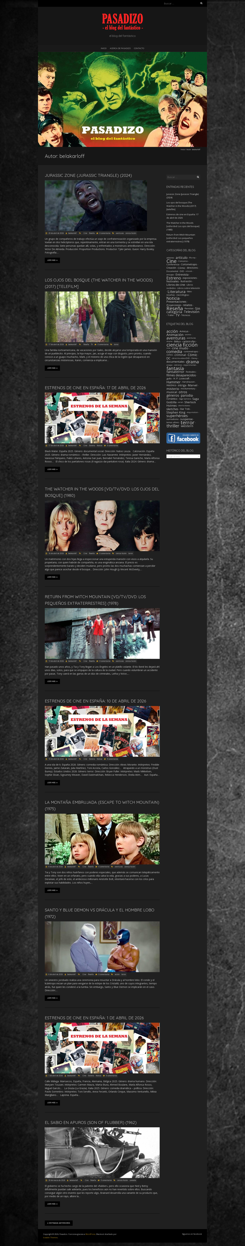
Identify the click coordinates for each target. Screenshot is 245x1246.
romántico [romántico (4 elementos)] (171, 398)
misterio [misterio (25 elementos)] (172, 388)
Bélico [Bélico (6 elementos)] (177, 341)
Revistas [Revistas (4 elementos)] (189, 308)
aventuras (120, 233)
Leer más (52, 260)
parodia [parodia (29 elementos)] (187, 395)
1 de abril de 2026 (55, 1075)
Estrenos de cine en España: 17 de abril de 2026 (95, 387)
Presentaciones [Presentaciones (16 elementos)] (176, 301)
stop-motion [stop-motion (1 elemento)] (192, 412)
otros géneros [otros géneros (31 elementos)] (176, 394)
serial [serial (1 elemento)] (180, 402)
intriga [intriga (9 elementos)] (182, 385)
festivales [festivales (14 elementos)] (172, 281)
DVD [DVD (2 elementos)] (182, 271)
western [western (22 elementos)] (187, 426)
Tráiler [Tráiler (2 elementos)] (171, 315)
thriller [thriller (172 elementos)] (172, 426)
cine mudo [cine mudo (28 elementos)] (180, 348)
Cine (85, 233)
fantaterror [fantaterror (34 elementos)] (175, 371)
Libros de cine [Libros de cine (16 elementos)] (175, 285)
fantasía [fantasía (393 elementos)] (175, 368)
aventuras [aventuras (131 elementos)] (175, 338)
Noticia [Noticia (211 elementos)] (173, 298)
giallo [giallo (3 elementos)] (169, 378)
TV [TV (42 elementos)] (178, 315)
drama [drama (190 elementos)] (192, 362)
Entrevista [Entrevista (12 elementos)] (182, 274)
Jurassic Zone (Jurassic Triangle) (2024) (88, 175)
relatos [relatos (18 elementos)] (187, 305)
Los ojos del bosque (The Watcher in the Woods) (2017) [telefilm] (181, 206)
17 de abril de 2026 (56, 344)
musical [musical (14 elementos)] (171, 392)
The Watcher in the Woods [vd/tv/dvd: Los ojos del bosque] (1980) (182, 226)
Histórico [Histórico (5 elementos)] (171, 385)
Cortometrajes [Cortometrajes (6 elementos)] (189, 264)
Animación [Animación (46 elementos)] (174, 334)
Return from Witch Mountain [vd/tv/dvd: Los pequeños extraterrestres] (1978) (180, 238)
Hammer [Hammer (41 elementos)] (173, 382)
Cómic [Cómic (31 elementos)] (192, 354)
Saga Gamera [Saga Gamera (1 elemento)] (185, 399)
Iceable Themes (50, 1237)
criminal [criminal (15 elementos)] (180, 355)
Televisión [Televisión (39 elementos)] (191, 311)
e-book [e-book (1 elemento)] (189, 271)
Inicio (103, 48)
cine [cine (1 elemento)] (168, 348)
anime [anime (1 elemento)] (188, 334)
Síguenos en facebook (192, 1234)
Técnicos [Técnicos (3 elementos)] (185, 315)
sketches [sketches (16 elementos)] (172, 409)
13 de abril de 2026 (56, 661)
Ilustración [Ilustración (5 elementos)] (186, 281)
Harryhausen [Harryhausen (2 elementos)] (188, 381)
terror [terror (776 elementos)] (187, 422)
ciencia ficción (131, 233)
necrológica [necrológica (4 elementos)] (183, 294)
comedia (133, 1180)
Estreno (92, 445)
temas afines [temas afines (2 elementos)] (172, 422)
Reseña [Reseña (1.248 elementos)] (174, 308)
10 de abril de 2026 (56, 759)
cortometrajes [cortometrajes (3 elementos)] (191, 351)
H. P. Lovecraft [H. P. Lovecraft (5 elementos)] (181, 378)
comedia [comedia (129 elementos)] (174, 351)
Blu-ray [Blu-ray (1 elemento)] (192, 257)
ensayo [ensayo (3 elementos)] (170, 274)
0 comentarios (105, 233)
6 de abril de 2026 (55, 974)
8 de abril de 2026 (55, 866)
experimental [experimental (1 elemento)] (189, 365)
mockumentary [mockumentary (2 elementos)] (188, 388)
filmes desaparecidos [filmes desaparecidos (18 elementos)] (181, 375)
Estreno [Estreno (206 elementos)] (173, 278)
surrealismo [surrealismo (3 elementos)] (172, 419)
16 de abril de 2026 (56, 553)
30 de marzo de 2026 (56, 1180)
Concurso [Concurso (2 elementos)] (183, 261)
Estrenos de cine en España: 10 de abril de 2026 (95, 700)
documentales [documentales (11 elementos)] (175, 361)
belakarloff (72, 233)
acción (117, 974)
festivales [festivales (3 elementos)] (191, 371)
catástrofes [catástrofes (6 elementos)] (188, 341)
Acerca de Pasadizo (120, 48)
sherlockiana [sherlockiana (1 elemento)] (184, 405)
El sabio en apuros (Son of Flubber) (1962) (91, 1122)
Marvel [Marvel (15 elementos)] (192, 385)
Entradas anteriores (58, 1223)
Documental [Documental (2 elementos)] (172, 271)
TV (92, 344)
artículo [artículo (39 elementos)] (182, 257)
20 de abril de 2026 (56, 233)
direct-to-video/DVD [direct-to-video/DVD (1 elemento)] (181, 358)
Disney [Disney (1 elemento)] (194, 358)
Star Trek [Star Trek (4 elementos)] (185, 408)
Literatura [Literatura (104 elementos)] (177, 291)
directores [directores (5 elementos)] (192, 267)
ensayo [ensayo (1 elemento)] (169, 365)
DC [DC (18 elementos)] (168, 358)
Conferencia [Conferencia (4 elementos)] (172, 264)
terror (116, 344)
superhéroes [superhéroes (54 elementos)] (177, 415)
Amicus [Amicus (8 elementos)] (184, 331)
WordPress (90, 1234)
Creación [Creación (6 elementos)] (171, 267)
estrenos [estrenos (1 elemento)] (178, 365)
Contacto (139, 48)
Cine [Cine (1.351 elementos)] (171, 261)
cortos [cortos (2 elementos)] (169, 354)
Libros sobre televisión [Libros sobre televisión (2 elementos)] (188, 288)
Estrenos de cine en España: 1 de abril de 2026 (94, 1017)
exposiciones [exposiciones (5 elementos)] (190, 277)
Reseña (92, 233)
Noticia (99, 445)
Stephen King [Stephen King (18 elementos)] (175, 412)
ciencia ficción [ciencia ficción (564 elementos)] (182, 345)
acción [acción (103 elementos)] (172, 331)
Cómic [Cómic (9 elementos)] (181, 267)
